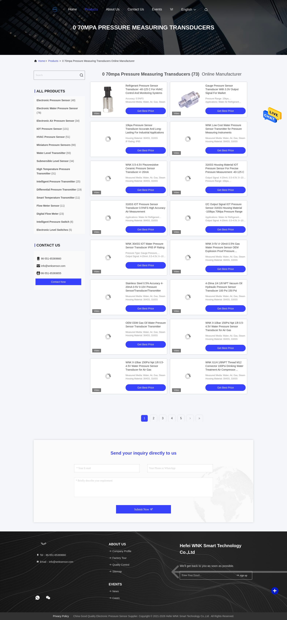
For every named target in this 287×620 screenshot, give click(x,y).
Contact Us (136, 9)
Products (91, 9)
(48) (56, 100)
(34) (58, 120)
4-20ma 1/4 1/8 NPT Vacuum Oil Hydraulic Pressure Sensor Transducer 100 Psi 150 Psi (223, 287)
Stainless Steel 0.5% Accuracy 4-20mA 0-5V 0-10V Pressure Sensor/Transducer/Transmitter (144, 287)
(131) (53, 128)
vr (171, 9)
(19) (59, 189)
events (157, 9)
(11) (58, 197)
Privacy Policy (61, 616)
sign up (241, 575)
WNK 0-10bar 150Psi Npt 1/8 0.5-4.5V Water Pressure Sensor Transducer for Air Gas (224, 326)
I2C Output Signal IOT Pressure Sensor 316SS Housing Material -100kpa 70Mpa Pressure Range (223, 208)
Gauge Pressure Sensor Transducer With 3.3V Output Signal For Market (221, 89)
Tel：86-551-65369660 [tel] (51, 555)
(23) (50, 213)
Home (72, 9)
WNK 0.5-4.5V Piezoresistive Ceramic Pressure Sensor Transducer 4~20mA (142, 168)
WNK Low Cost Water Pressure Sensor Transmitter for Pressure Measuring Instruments (223, 129)
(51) (53, 136)
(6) (55, 221)
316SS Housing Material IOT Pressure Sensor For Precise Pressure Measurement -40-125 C (224, 168)
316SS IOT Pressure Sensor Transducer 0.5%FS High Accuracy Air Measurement (145, 208)
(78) (57, 110)
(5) (54, 229)
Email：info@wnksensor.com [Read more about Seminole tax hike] (54, 561)
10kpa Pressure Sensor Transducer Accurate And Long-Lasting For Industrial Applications (145, 129)
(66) (56, 144)
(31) (53, 171)
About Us (113, 9)
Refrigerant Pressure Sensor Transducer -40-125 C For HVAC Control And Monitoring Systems (144, 89)
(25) (58, 181)
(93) (54, 153)
